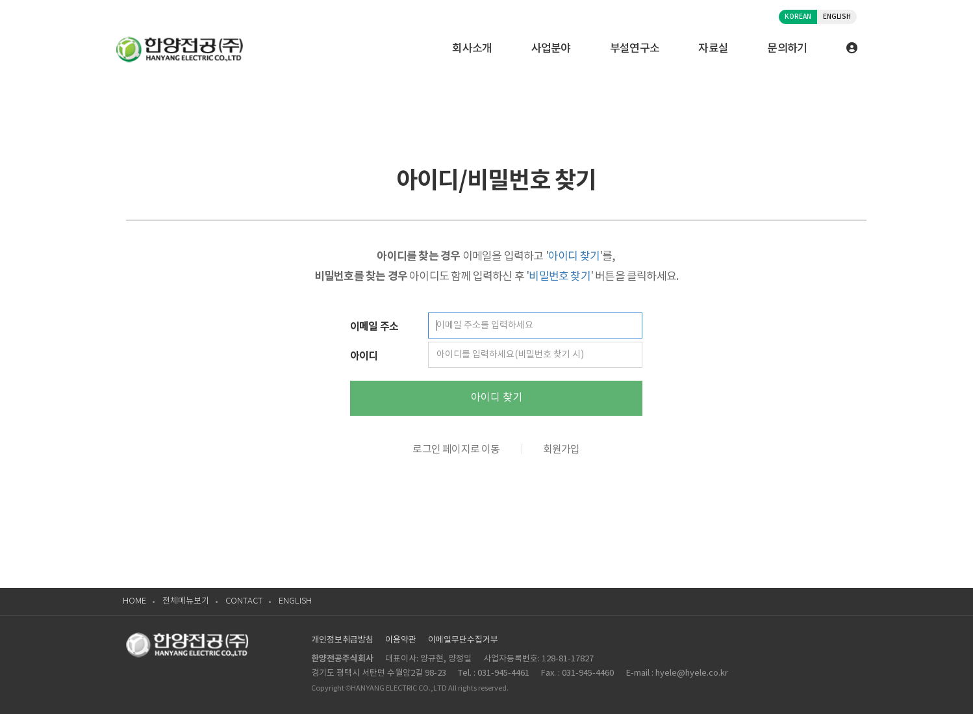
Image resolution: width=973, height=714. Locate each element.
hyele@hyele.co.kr (691, 673)
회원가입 (561, 449)
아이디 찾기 (496, 397)
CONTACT (243, 601)
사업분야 (551, 48)
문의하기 (787, 48)
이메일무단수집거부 (463, 640)
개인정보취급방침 (342, 640)
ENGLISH (837, 17)
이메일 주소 (374, 326)
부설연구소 (635, 48)
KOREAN (798, 17)
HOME (134, 601)
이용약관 (400, 640)
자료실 (713, 48)
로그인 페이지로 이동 (455, 449)
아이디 (364, 356)
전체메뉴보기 (185, 601)
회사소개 (472, 48)
